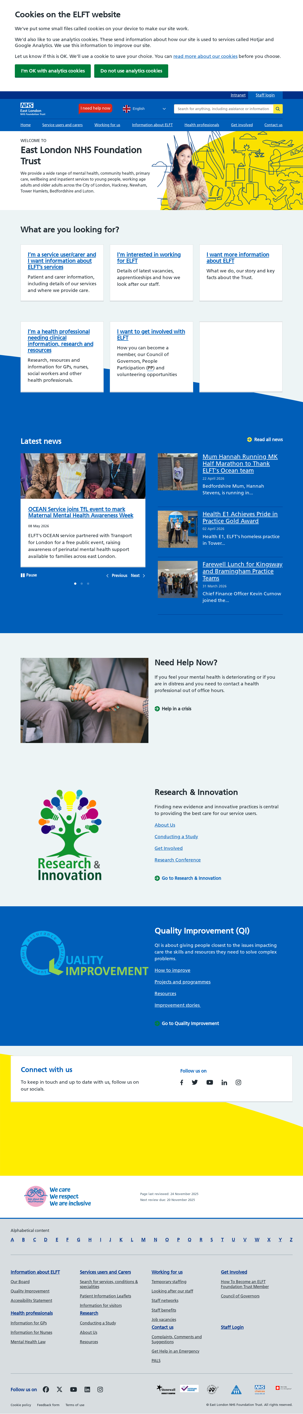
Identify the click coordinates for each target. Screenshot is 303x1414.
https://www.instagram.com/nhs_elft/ (238, 1082)
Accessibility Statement (31, 1300)
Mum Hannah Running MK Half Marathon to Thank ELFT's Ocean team (240, 463)
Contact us (273, 124)
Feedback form (48, 1405)
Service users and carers (62, 124)
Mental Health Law (28, 1341)
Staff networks (165, 1300)
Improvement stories (178, 1005)
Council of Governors (240, 1296)
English (134, 109)
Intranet (238, 95)
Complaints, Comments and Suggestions (177, 1339)
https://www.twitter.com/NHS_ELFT (195, 1082)
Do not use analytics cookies (131, 71)
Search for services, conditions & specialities (109, 1284)
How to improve (172, 970)
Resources (165, 993)
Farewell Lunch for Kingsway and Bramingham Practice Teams (242, 571)
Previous (119, 575)
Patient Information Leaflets (105, 1296)
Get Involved (169, 848)
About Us (165, 825)
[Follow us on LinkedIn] (87, 1390)
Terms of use (75, 1405)
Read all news (268, 439)
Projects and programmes (182, 982)
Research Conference (178, 860)
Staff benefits (164, 1310)
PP (150, 368)
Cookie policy (21, 1405)
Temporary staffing (169, 1281)
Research (89, 1313)
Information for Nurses (31, 1332)
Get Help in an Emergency (175, 1351)
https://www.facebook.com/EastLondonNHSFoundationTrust (181, 1082)
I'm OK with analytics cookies (53, 71)
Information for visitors (101, 1305)
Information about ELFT (152, 124)
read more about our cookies (205, 56)
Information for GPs (29, 1322)
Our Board (20, 1281)
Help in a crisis (176, 708)
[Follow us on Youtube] (73, 1390)
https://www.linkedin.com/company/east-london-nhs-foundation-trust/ (224, 1082)
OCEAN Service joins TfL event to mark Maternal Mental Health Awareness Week (80, 512)
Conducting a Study (176, 836)
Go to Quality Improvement (190, 1023)
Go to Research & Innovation (191, 878)
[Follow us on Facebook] (46, 1390)
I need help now (95, 108)
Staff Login (232, 1327)
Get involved (242, 124)
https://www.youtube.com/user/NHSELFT (210, 1082)
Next (135, 575)
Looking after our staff (172, 1291)
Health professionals (202, 124)
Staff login (265, 95)
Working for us (107, 124)
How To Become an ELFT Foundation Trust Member (245, 1284)
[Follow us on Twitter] (59, 1390)
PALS (156, 1360)
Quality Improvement (30, 1291)
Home (26, 124)
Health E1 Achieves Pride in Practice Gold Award (240, 517)
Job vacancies (164, 1319)
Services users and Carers (105, 1272)
